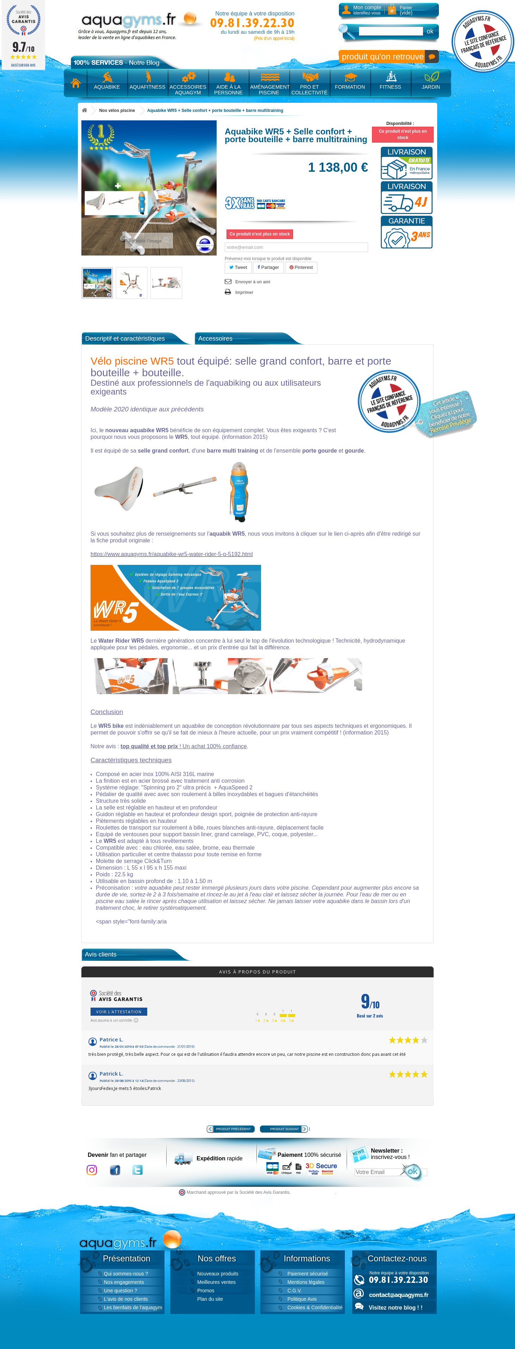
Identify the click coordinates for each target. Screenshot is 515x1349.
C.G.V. (294, 1290)
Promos (205, 1290)
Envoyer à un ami (252, 281)
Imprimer (244, 292)
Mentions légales (305, 1282)
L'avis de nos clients (126, 1299)
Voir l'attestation (119, 1011)
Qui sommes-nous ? (126, 1273)
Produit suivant (284, 1129)
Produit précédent (233, 1129)
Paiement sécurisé (307, 1273)
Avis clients (101, 954)
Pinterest (301, 267)
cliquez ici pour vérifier (313, 1192)
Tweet (238, 267)
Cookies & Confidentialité (314, 1307)
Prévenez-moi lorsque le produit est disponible (268, 258)
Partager (268, 267)
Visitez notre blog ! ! (395, 1308)
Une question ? (120, 1290)
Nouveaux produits (217, 1273)
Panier (406, 10)
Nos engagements (124, 1282)
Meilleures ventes (216, 1282)
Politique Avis (302, 1299)
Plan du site (210, 1299)
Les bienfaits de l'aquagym (133, 1307)
